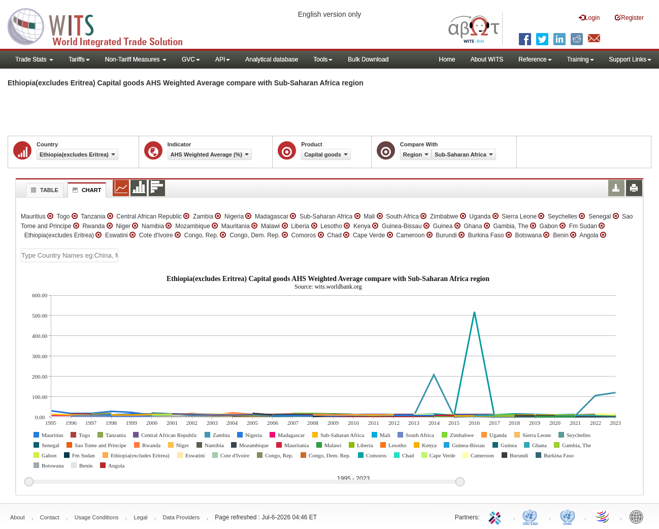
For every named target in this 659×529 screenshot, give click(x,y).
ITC (496, 516)
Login (589, 17)
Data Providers (181, 517)
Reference (534, 59)
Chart (86, 190)
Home (447, 59)
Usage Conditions (97, 517)
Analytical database (271, 59)
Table (43, 190)
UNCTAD (532, 516)
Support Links (630, 59)
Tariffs (79, 59)
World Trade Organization (603, 516)
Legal (141, 517)
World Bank (639, 516)
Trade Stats (34, 59)
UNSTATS (567, 516)
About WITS (487, 59)
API (222, 59)
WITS (101, 25)
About (17, 517)
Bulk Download (368, 59)
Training (580, 59)
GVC (191, 59)
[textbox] (69, 255)
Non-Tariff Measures (136, 59)
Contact (49, 517)
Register (629, 17)
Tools (323, 59)
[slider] (244, 482)
